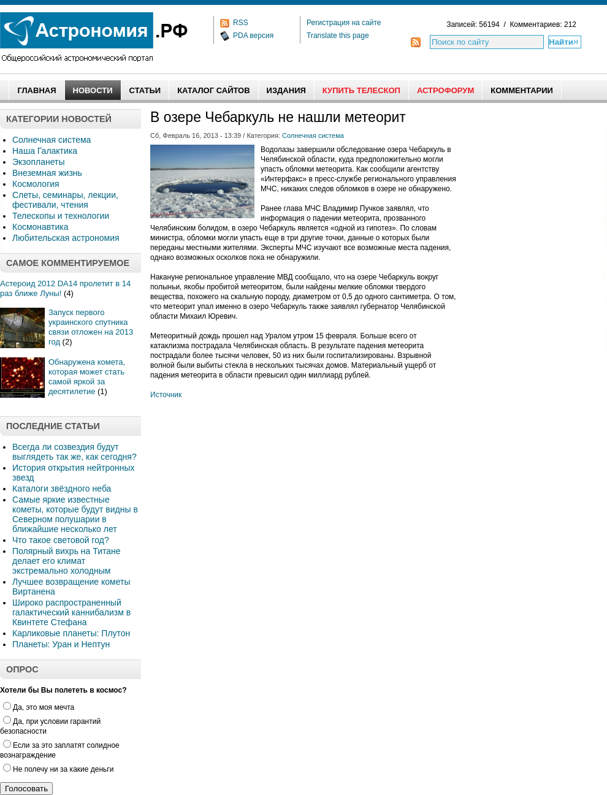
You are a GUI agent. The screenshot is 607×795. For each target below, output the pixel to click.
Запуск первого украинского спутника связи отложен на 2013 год (90, 327)
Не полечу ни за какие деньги (58, 769)
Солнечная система (51, 140)
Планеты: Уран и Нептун (61, 644)
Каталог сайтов (213, 90)
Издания (286, 90)
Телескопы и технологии (60, 216)
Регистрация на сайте (344, 22)
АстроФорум (445, 90)
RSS (240, 22)
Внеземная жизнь (47, 173)
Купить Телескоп (361, 90)
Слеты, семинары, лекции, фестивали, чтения (65, 200)
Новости (93, 90)
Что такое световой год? (60, 540)
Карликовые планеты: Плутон (71, 633)
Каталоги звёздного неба (61, 488)
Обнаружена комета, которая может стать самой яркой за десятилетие (86, 376)
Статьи (145, 90)
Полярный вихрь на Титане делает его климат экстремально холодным (66, 561)
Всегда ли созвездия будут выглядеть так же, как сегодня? (74, 452)
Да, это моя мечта (38, 707)
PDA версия (253, 35)
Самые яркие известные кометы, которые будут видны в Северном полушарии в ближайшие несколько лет (75, 514)
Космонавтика (40, 227)
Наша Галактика (44, 151)
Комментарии (522, 90)
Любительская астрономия (66, 238)
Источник (165, 394)
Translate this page (338, 35)
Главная (36, 90)
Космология (35, 184)
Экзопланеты (38, 162)
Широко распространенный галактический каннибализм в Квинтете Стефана (71, 612)
